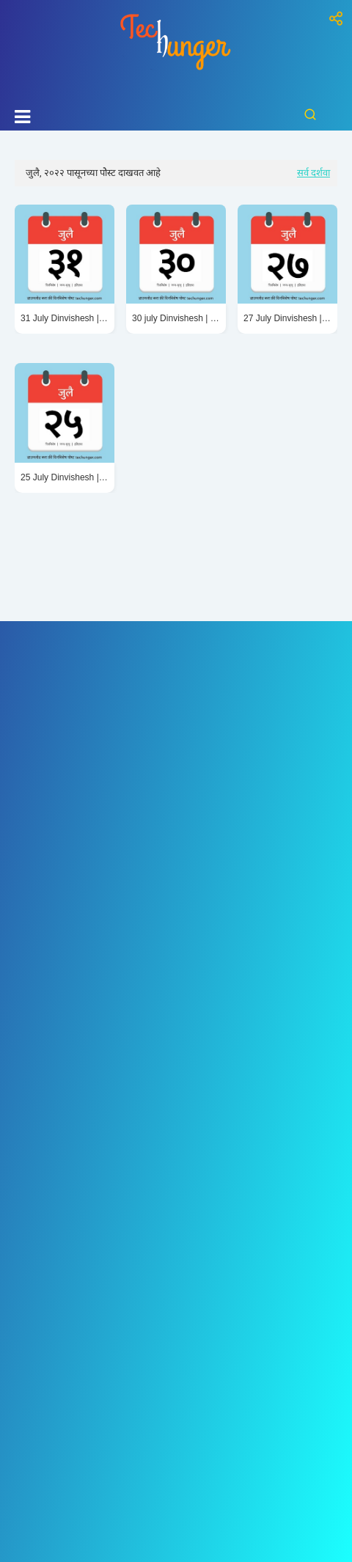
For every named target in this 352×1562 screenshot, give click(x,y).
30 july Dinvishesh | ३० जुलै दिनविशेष (176, 318)
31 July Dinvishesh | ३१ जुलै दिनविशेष (65, 318)
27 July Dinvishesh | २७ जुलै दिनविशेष (287, 318)
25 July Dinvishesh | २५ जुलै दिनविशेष (65, 477)
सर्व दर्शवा (313, 172)
